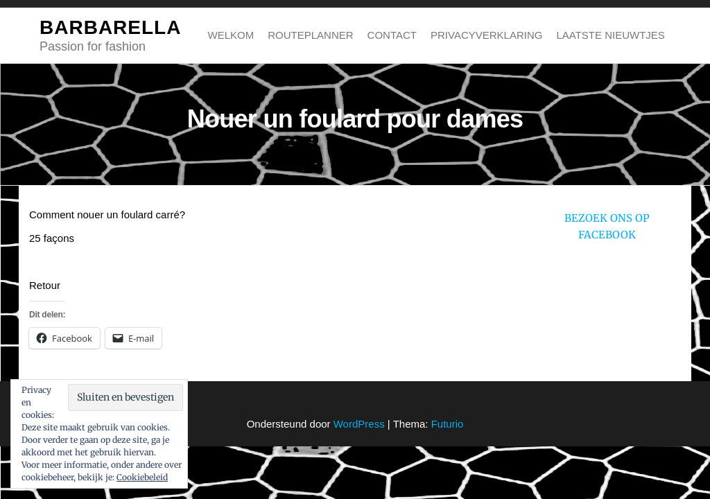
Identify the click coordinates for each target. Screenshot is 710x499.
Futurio (447, 424)
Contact (392, 35)
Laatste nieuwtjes (610, 35)
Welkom (231, 35)
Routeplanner (310, 35)
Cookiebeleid (142, 477)
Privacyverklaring (486, 35)
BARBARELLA (110, 27)
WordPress (359, 424)
